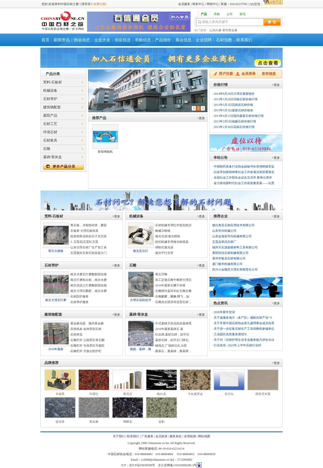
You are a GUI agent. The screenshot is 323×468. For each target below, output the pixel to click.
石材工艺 (50, 124)
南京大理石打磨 (55, 300)
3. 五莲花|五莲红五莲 (84, 242)
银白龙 (161, 394)
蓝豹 (161, 421)
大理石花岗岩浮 (140, 300)
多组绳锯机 (105, 151)
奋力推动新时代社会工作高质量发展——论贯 (244, 183)
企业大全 (102, 40)
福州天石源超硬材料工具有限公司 (235, 247)
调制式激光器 (164, 247)
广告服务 (147, 436)
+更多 (201, 118)
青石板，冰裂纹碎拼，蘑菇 (88, 225)
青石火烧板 (55, 251)
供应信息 (123, 40)
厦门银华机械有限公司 (227, 264)
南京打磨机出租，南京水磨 (88, 280)
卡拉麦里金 (195, 394)
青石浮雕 (161, 274)
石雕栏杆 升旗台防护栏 (85, 351)
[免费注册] (99, 4)
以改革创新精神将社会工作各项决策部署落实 (244, 172)
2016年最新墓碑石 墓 (169, 329)
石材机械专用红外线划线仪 (173, 225)
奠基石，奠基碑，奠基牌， (173, 351)
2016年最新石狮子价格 (170, 285)
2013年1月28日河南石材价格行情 (236, 99)
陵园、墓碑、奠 (140, 349)
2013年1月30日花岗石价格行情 (234, 127)
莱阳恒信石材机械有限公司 (230, 253)
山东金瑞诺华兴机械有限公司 (232, 236)
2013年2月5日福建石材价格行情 (235, 121)
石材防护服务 (79, 296)
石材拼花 (76, 334)
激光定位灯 (140, 251)
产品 (204, 14)
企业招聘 (204, 40)
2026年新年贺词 (224, 312)
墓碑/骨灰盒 (52, 157)
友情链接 (190, 436)
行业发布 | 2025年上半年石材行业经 (237, 345)
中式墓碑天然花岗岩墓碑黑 (173, 323)
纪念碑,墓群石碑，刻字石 (172, 334)
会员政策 (161, 436)
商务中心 (198, 4)
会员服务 (184, 4)
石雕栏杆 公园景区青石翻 (87, 340)
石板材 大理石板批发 (84, 230)
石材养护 (50, 99)
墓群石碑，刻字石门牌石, (172, 340)
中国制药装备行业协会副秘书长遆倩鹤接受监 (244, 166)
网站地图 (204, 436)
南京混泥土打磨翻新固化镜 (88, 285)
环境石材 (50, 132)
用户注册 (226, 74)
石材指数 (224, 40)
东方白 (229, 394)
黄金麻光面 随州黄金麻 (88, 323)
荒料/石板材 (52, 82)
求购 (217, 14)
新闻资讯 (61, 40)
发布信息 (269, 74)
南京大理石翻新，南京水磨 (88, 291)
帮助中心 (213, 4)
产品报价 (163, 40)
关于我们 (119, 436)
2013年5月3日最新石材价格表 (233, 110)
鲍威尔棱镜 (162, 230)
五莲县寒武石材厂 (224, 242)
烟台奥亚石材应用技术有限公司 (233, 225)
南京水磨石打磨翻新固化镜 (88, 274)
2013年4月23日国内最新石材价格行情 (239, 116)
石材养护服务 (79, 302)
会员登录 (248, 74)
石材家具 (50, 140)
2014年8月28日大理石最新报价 (234, 93)
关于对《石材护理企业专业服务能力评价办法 (244, 340)
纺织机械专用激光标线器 (172, 242)
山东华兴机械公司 (224, 230)
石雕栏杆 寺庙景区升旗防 (87, 345)
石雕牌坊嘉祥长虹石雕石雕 (173, 291)
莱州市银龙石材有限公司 (229, 258)
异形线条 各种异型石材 (85, 329)
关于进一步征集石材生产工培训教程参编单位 (244, 328)
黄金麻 (93, 421)
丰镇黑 (60, 394)
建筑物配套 (52, 107)
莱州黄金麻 (229, 30)
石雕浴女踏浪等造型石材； (173, 302)
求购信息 (143, 40)
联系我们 (244, 40)
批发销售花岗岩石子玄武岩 (88, 236)
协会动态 (82, 40)
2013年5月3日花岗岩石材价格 (233, 105)
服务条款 (176, 436)
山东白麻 (215, 30)
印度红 (93, 394)
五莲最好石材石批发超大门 (88, 253)
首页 (45, 40)
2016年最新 (55, 349)
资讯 (242, 14)
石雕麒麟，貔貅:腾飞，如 (172, 296)
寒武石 (127, 394)
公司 (230, 14)
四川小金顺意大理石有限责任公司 (235, 269)
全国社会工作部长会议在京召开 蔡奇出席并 (243, 177)
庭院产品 (50, 115)
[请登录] (86, 4)
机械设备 (50, 90)
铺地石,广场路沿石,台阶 (171, 345)
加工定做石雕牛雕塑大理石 (173, 280)
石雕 (46, 149)
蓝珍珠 (60, 421)
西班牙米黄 (263, 394)
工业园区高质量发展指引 (230, 334)
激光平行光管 (164, 253)
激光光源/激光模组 (167, 236)
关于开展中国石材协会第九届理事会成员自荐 (244, 323)
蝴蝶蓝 (127, 421)
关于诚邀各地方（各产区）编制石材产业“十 (243, 317)
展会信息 (183, 40)
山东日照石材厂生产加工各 (88, 247)
